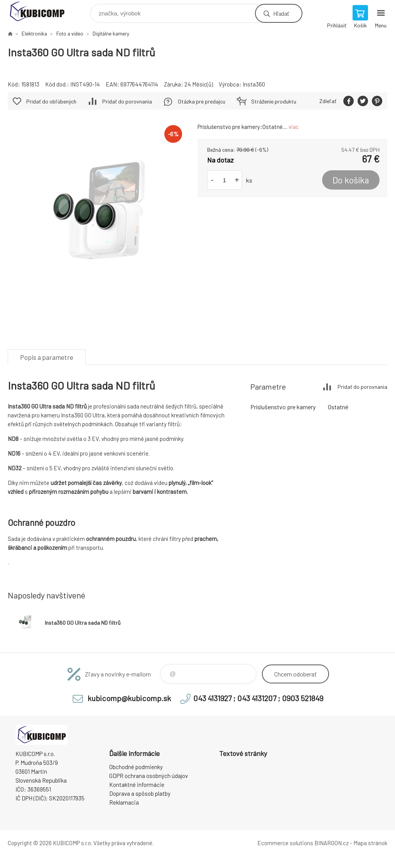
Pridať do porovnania (127, 101)
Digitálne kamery (111, 34)
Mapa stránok (370, 842)
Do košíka (351, 180)
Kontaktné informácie (136, 784)
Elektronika (34, 34)
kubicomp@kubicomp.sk (129, 698)
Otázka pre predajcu (201, 101)
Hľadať (281, 13)
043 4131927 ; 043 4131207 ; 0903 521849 (258, 698)
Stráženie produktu (273, 101)
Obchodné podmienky (136, 766)
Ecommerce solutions (285, 842)
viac (294, 126)
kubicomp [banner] (42, 11)
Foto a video (69, 34)
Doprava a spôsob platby (139, 793)
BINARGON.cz (331, 842)
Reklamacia (124, 802)
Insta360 (254, 84)
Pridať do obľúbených (51, 101)
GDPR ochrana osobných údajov (148, 775)
